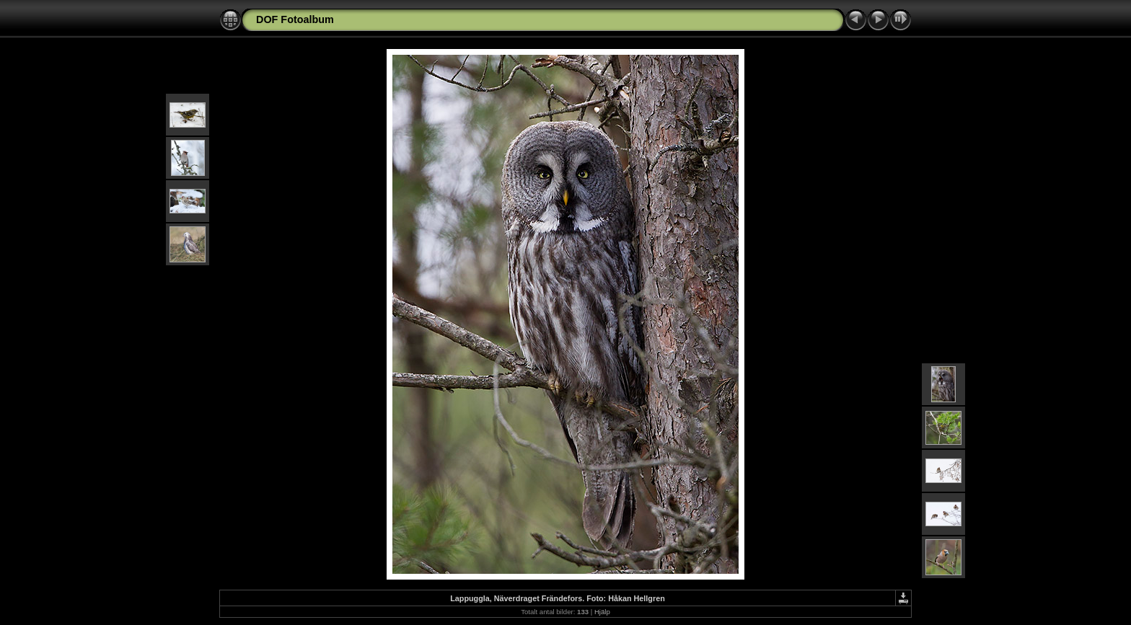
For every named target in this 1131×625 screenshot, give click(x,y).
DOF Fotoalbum (295, 19)
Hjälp (602, 612)
